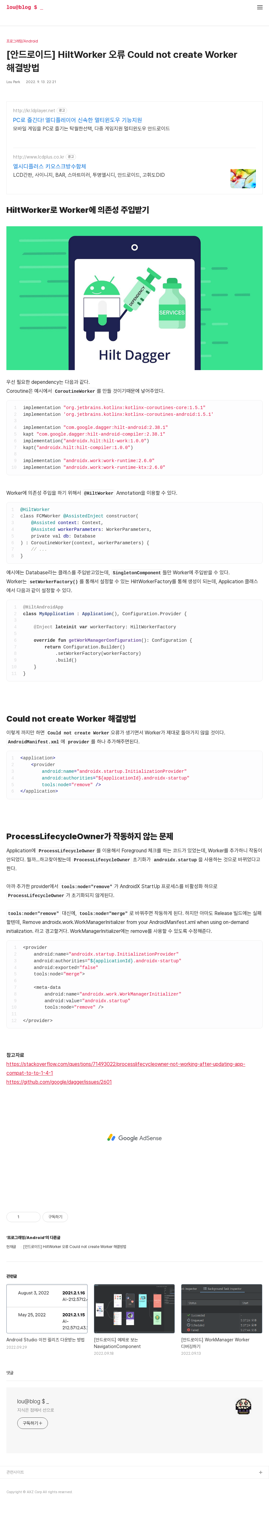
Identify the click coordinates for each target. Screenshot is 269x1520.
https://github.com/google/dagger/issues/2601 (59, 1082)
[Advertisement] (134, 1138)
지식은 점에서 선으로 (35, 1410)
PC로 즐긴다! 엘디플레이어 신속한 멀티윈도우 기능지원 (77, 120)
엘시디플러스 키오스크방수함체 (49, 166)
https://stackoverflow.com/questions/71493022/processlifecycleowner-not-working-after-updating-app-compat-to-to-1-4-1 (125, 1068)
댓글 (9, 1372)
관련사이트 (15, 1472)
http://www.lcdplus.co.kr (38, 156)
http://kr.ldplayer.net (34, 110)
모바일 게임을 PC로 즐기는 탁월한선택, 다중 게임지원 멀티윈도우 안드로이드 (91, 129)
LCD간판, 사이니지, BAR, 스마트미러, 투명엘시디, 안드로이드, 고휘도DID (89, 175)
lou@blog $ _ (24, 8)
